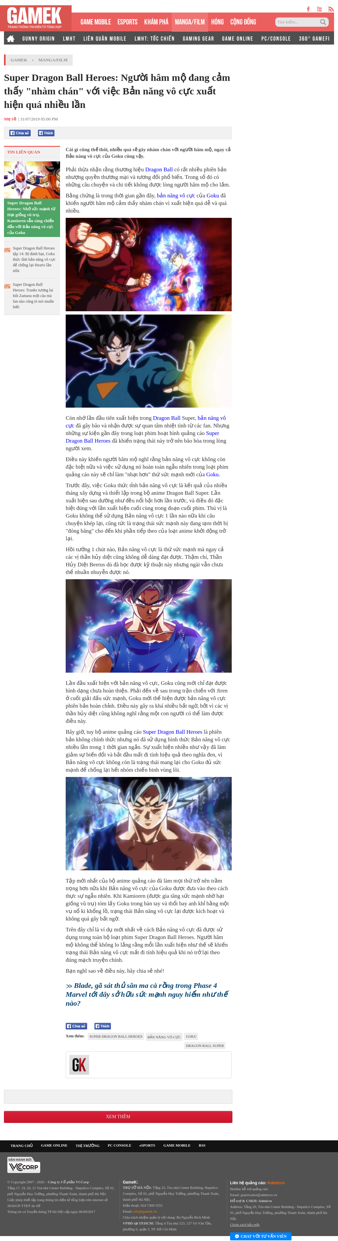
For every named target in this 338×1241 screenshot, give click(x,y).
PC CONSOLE (119, 1145)
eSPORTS (128, 21)
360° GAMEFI (314, 38)
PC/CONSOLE (276, 38)
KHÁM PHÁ (156, 21)
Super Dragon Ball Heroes (172, 732)
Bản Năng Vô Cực (164, 1037)
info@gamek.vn (145, 1211)
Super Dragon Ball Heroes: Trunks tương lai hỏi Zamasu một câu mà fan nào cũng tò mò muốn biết (33, 295)
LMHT (69, 38)
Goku (213, 195)
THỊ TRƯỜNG (87, 1146)
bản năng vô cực (176, 195)
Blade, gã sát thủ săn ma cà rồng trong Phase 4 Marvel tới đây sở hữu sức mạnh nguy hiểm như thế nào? (146, 994)
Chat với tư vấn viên (261, 1236)
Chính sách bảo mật (244, 1224)
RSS (202, 1145)
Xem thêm (118, 1116)
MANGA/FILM (190, 21)
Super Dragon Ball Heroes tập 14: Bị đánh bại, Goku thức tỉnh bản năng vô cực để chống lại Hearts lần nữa (34, 259)
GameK (19, 59)
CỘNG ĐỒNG (243, 21)
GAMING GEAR (198, 38)
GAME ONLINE (238, 38)
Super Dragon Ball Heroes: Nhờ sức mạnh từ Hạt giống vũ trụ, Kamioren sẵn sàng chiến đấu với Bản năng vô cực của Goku (31, 217)
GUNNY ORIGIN (38, 38)
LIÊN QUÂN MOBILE (105, 38)
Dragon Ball (159, 169)
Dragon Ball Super (205, 1046)
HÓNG (217, 21)
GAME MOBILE (96, 21)
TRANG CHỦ (22, 1146)
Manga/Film (53, 59)
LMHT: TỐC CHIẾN (155, 38)
